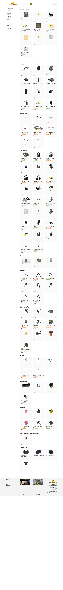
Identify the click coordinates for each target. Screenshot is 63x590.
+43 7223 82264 (25, 583)
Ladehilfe (8, 25)
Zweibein (8, 19)
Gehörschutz (9, 15)
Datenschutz (8, 577)
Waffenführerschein (24, 2)
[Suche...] (31, 4)
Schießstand (9, 24)
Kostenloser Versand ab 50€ (51, 2)
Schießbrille (9, 13)
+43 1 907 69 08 (38, 583)
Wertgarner (8, 575)
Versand (7, 576)
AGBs (7, 578)
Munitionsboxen (9, 16)
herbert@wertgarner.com (53, 585)
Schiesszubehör (9, 10)
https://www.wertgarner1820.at (52, 586)
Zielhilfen (8, 22)
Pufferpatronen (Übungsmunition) (12, 27)
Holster (8, 12)
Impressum (8, 579)
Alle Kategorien (10, 8)
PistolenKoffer (9, 28)
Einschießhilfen (9, 21)
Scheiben (8, 18)
